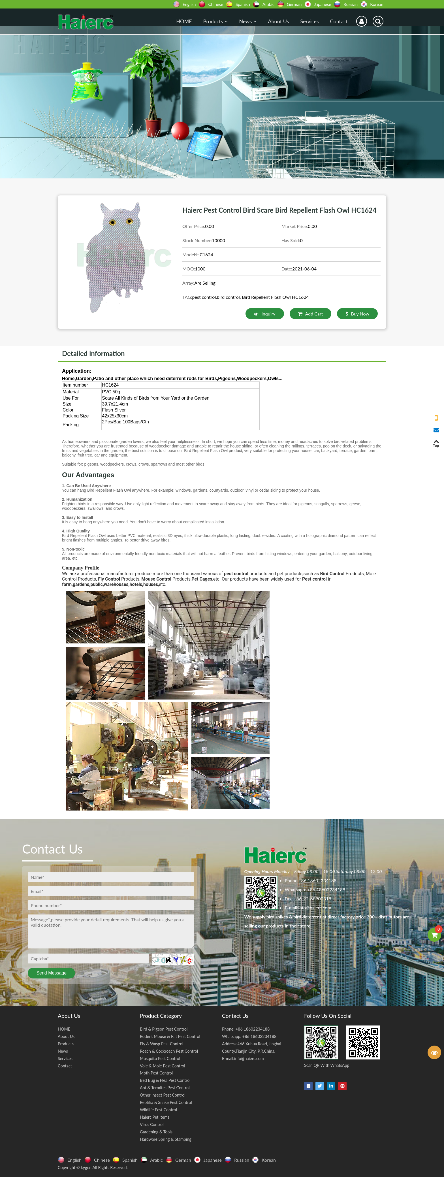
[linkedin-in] (331, 1086)
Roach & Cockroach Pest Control (169, 1051)
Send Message (51, 973)
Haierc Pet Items (154, 1117)
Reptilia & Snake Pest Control (166, 1102)
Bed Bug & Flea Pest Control (165, 1080)
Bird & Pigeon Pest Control (163, 1029)
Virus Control (152, 1124)
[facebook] (308, 1086)
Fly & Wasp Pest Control (161, 1043)
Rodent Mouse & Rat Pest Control (170, 1036)
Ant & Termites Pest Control (165, 1087)
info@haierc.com (314, 907)
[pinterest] (342, 1086)
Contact (339, 21)
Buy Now (357, 313)
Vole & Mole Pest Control (162, 1065)
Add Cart (310, 313)
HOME (184, 21)
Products (215, 21)
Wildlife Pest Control (158, 1109)
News (248, 21)
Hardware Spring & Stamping (165, 1139)
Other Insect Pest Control (162, 1095)
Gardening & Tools (156, 1131)
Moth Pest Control (156, 1073)
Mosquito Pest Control (160, 1058)
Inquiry (264, 313)
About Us (278, 21)
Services (309, 21)
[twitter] (319, 1086)
